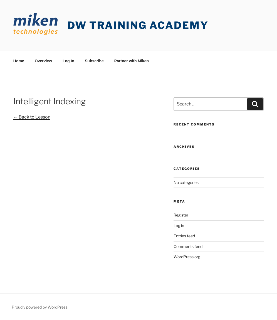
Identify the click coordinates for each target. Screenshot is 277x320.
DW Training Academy (138, 25)
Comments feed (188, 246)
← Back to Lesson (31, 117)
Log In (68, 61)
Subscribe (94, 61)
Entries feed (184, 235)
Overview (43, 61)
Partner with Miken (131, 61)
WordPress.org (187, 256)
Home (18, 61)
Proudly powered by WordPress (40, 307)
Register (181, 215)
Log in (179, 225)
